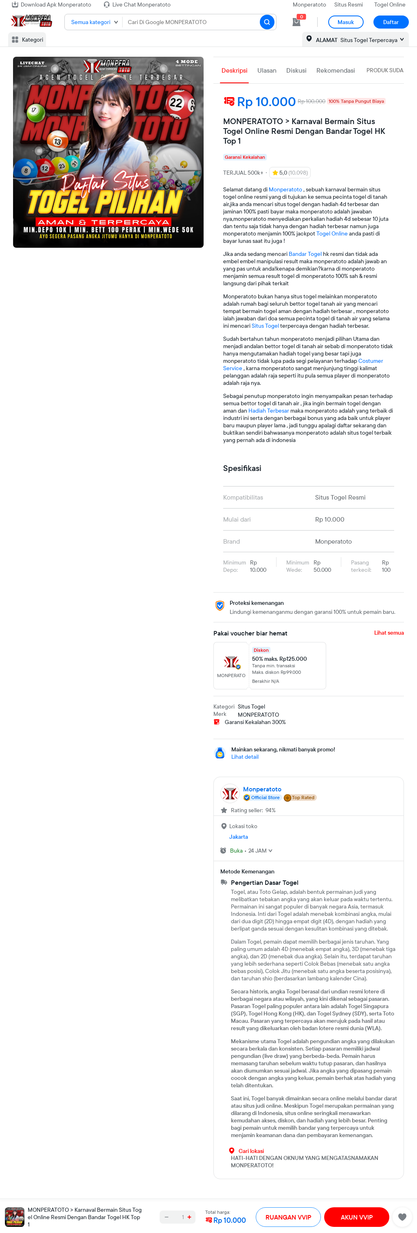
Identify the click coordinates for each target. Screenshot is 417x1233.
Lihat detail (245, 756)
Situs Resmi (348, 4)
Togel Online (390, 4)
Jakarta (238, 836)
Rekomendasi (335, 70)
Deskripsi (235, 70)
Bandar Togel (305, 254)
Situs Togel (265, 325)
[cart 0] (296, 22)
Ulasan (267, 70)
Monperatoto (309, 4)
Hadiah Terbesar (268, 410)
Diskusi (296, 70)
